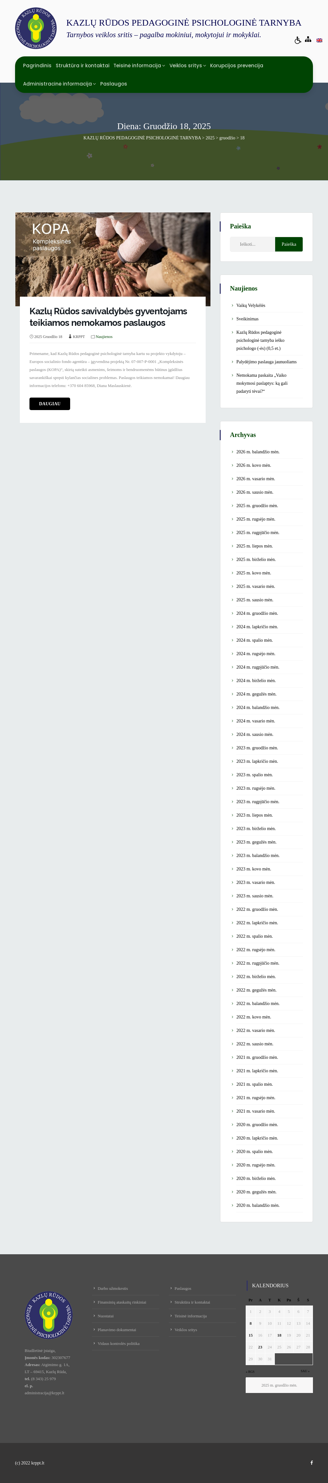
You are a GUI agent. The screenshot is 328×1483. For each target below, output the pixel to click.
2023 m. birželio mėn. (256, 828)
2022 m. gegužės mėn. (256, 990)
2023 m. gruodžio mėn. (257, 748)
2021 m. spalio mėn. (254, 1084)
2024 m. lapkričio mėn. (257, 626)
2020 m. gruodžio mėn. (257, 1124)
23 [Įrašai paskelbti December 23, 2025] (260, 1347)
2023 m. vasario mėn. (255, 882)
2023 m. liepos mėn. (254, 815)
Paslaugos (113, 83)
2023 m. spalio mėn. (254, 774)
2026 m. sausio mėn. (255, 492)
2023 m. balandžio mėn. (258, 855)
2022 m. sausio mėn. (255, 1044)
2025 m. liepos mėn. (254, 546)
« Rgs (250, 1371)
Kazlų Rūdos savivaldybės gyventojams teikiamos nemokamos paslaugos (108, 317)
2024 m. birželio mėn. (256, 680)
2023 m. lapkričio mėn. (257, 761)
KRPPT (79, 336)
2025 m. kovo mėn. (253, 573)
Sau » (305, 1371)
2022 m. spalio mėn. (254, 936)
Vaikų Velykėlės (250, 305)
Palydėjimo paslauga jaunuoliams (266, 361)
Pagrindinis (37, 65)
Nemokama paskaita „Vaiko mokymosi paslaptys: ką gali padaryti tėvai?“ (262, 383)
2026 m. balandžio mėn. (258, 451)
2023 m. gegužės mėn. (256, 842)
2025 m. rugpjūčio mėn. (257, 532)
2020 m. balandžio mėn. (258, 1205)
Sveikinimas (247, 319)
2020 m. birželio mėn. (256, 1178)
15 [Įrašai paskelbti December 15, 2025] (251, 1335)
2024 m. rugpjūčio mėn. (257, 667)
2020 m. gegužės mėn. (256, 1192)
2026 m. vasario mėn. (255, 478)
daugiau (50, 403)
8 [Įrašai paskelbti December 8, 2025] (251, 1323)
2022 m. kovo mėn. (253, 1017)
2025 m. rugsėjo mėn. (255, 519)
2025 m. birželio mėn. (256, 559)
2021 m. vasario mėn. (255, 1111)
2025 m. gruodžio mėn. (257, 505)
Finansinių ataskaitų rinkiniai (122, 1302)
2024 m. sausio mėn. (255, 734)
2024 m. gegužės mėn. (256, 694)
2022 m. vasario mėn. (255, 1030)
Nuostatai (106, 1316)
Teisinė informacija (137, 65)
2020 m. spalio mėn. (254, 1151)
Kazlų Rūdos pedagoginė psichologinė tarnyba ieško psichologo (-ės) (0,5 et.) (260, 340)
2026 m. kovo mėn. (253, 465)
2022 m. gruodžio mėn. (257, 909)
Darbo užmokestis (113, 1288)
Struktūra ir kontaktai (83, 65)
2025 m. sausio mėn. (255, 599)
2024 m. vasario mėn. (255, 721)
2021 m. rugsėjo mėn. (255, 1097)
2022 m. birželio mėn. (256, 976)
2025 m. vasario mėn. (255, 586)
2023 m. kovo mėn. (253, 869)
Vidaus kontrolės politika (119, 1343)
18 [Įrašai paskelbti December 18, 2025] (279, 1335)
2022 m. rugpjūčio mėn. (257, 963)
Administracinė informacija (57, 83)
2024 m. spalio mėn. (254, 640)
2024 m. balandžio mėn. (258, 707)
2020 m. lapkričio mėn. (257, 1138)
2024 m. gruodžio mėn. (257, 613)
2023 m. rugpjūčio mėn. (257, 801)
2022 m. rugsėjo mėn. (255, 949)
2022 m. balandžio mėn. (258, 1003)
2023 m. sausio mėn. (255, 896)
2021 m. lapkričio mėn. (257, 1070)
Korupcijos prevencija (236, 65)
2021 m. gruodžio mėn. (257, 1057)
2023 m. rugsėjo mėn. (255, 788)
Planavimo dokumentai (117, 1329)
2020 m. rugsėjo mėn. (255, 1165)
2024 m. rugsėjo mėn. (255, 653)
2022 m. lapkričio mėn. (257, 922)
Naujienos (104, 336)
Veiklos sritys (185, 65)
